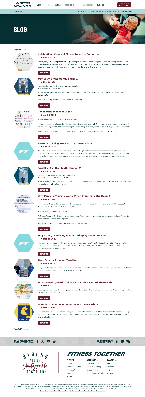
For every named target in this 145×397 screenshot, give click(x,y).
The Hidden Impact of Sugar (55, 111)
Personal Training (94, 363)
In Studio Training (94, 367)
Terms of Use (63, 391)
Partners (110, 367)
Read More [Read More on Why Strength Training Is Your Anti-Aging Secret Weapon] (44, 254)
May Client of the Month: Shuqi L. (58, 79)
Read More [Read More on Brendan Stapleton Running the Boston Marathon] (44, 323)
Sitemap (110, 373)
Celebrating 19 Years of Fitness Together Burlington (69, 54)
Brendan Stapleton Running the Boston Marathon (68, 304)
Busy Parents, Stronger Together (57, 260)
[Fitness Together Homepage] (23, 4)
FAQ (108, 370)
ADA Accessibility (75, 391)
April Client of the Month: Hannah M (59, 168)
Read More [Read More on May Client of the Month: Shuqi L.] (44, 105)
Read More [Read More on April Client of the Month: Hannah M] (44, 190)
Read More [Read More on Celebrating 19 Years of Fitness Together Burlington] (44, 72)
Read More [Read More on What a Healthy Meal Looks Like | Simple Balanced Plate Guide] (44, 298)
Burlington (19, 11)
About (69, 363)
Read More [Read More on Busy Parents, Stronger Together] (44, 276)
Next (25, 50)
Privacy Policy (53, 391)
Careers (70, 376)
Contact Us (71, 370)
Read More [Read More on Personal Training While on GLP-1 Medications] (44, 162)
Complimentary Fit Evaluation (124, 4)
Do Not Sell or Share (88, 391)
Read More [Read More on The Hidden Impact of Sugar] (44, 137)
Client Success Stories (95, 373)
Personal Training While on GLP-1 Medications (65, 143)
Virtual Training (93, 370)
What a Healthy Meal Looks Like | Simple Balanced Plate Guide (75, 282)
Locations (71, 373)
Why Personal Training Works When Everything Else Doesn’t (74, 196)
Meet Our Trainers (74, 367)
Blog (108, 363)
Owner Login (100, 391)
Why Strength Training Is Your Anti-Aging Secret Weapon (72, 235)
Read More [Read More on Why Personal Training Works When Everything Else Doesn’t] (44, 229)
